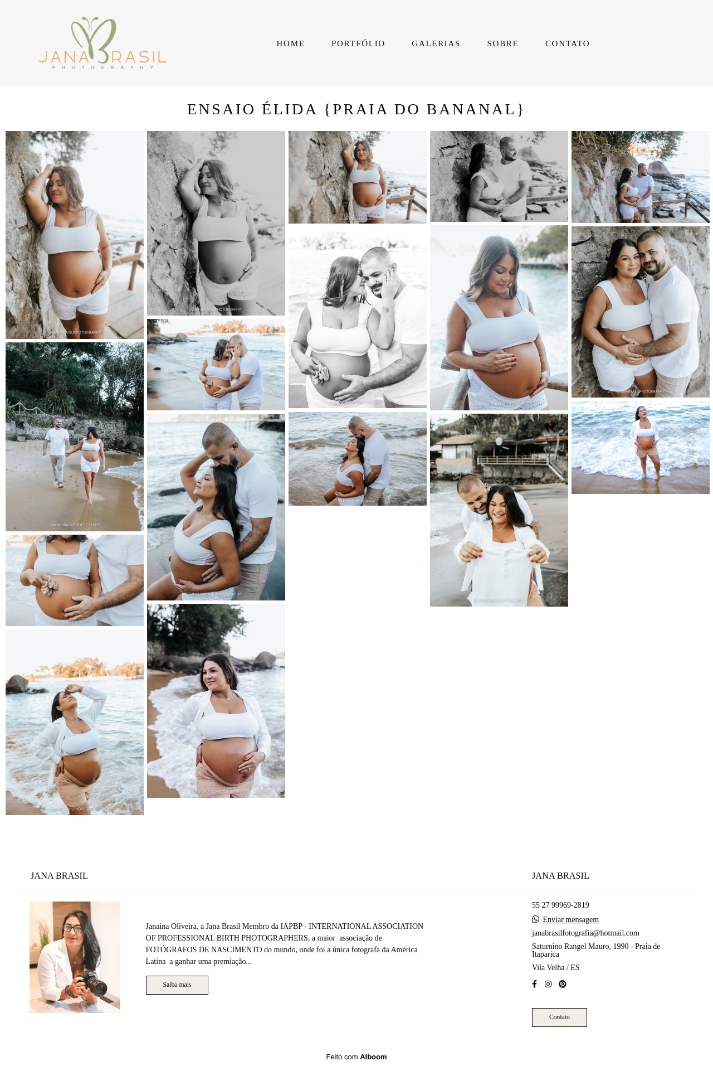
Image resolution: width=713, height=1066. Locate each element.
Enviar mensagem (571, 920)
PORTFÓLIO (358, 43)
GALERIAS (436, 43)
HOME (291, 43)
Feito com (356, 1057)
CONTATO (567, 43)
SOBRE (503, 43)
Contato (559, 1017)
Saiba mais (177, 985)
